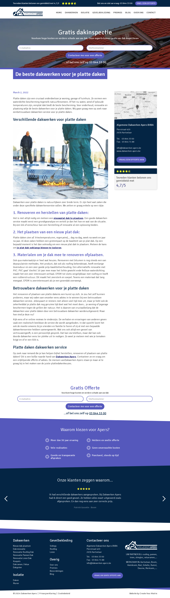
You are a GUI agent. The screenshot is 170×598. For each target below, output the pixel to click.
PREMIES (117, 12)
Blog (52, 574)
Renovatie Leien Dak (22, 558)
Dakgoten (17, 567)
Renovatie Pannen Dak (23, 555)
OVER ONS (138, 12)
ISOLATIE (85, 12)
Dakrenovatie (19, 549)
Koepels (17, 561)
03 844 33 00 (126, 3)
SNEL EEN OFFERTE (146, 3)
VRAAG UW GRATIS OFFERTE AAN (107, 575)
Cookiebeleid (64, 593)
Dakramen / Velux (21, 564)
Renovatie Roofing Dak (23, 552)
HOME (59, 12)
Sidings (53, 546)
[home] (28, 12)
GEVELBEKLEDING (101, 12)
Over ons (54, 565)
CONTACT (151, 12)
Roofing (53, 549)
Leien (52, 552)
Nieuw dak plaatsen (22, 546)
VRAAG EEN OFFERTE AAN (131, 159)
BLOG (128, 12)
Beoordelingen (56, 571)
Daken (16, 580)
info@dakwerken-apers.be (129, 148)
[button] (6, 499)
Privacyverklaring (47, 593)
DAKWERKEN (71, 12)
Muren (16, 583)
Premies (53, 568)
